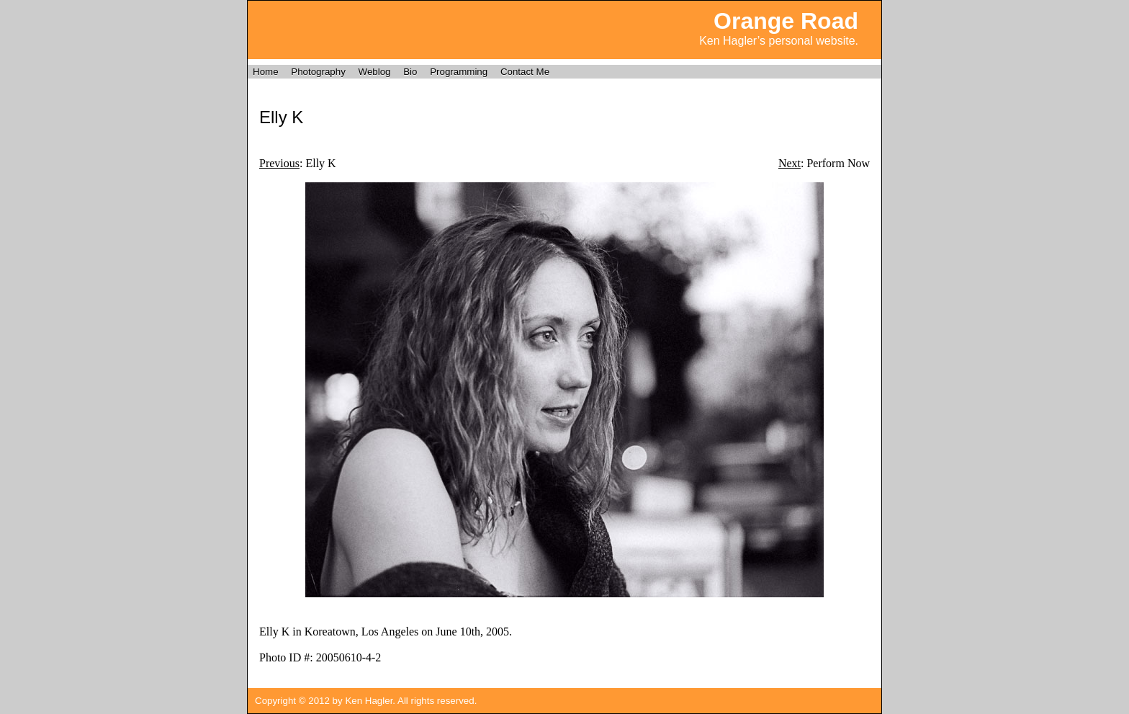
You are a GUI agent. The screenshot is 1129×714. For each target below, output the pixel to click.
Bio (410, 71)
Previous (279, 163)
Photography (318, 71)
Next (789, 163)
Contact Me (524, 71)
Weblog (375, 71)
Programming (458, 71)
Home (266, 71)
